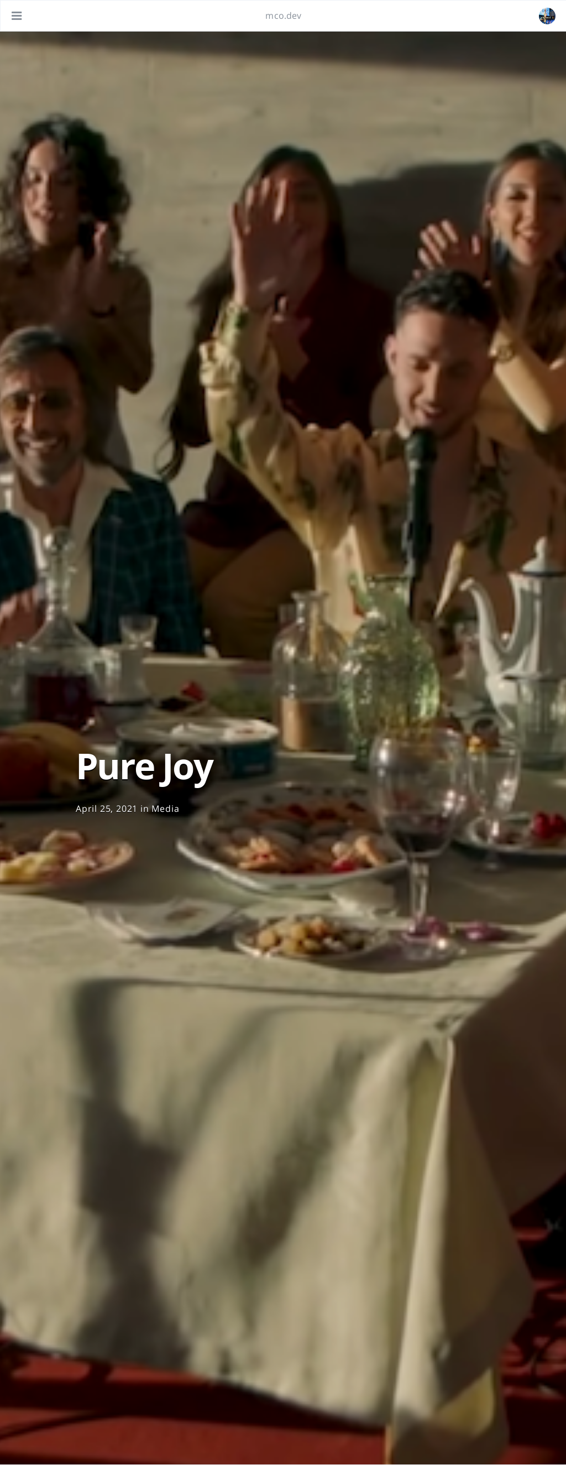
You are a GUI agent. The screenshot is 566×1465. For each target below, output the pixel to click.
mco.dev (283, 15)
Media (165, 808)
